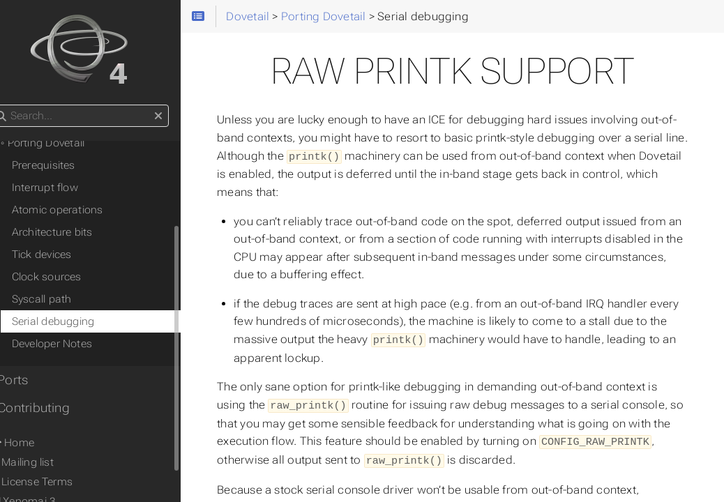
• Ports (30, 380)
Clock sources (68, 277)
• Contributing (51, 408)
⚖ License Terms (52, 482)
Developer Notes (73, 343)
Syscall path (63, 299)
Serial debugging (74, 321)
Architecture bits (73, 232)
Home (33, 442)
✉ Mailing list (43, 462)
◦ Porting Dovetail (64, 143)
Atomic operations (79, 210)
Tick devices (63, 254)
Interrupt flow (66, 187)
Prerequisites (65, 165)
